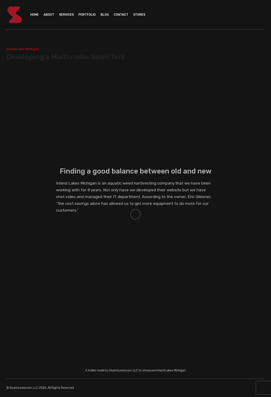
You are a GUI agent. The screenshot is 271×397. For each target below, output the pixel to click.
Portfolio (87, 15)
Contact (121, 15)
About (49, 15)
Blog (105, 15)
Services (66, 15)
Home (34, 15)
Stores (139, 15)
